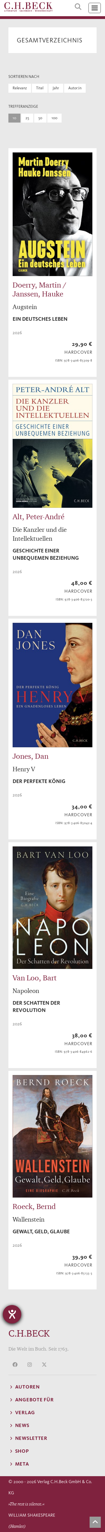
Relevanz (20, 88)
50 (40, 118)
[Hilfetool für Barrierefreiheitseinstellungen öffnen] (12, 1314)
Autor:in (74, 88)
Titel (39, 88)
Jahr (56, 88)
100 (54, 118)
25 (27, 118)
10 (14, 118)
